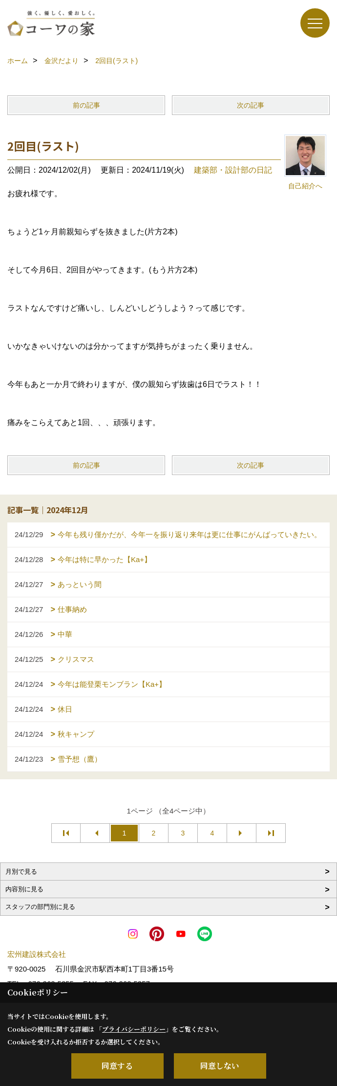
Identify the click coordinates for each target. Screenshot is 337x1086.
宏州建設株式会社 (36, 954)
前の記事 (86, 105)
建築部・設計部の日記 (233, 170)
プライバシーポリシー (134, 1029)
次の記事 (250, 105)
